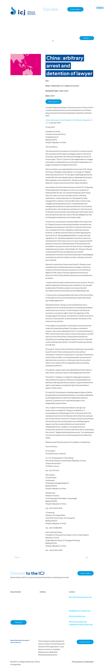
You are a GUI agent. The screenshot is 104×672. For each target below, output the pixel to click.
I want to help (75, 9)
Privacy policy (77, 662)
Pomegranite (15, 664)
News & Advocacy (22, 38)
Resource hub (32, 38)
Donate (87, 38)
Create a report (84, 642)
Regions (63, 38)
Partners (76, 38)
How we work (48, 38)
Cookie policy (88, 662)
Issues (56, 38)
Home (13, 38)
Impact (69, 38)
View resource (53, 101)
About (40, 38)
